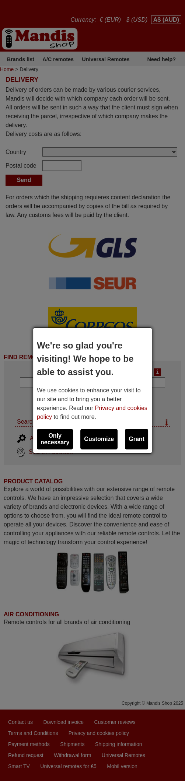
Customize (99, 439)
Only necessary (55, 438)
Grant (136, 439)
